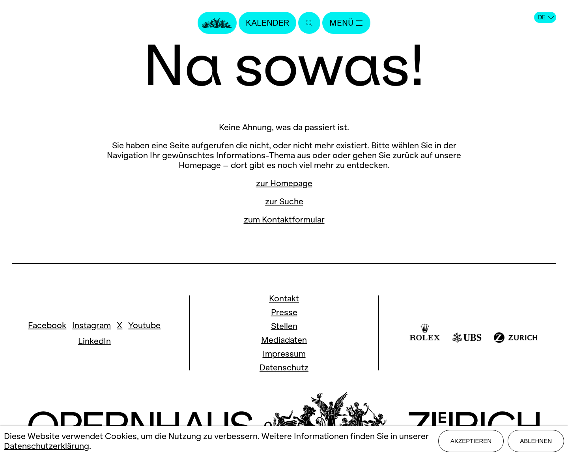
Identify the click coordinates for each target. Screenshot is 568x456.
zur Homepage (284, 183)
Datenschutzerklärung (46, 445)
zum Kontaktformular (284, 219)
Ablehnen (536, 440)
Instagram (91, 325)
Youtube (144, 325)
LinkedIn (94, 341)
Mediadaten (284, 339)
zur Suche (284, 201)
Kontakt (284, 298)
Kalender (267, 22)
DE (546, 17)
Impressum (284, 353)
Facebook (47, 325)
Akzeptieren (470, 440)
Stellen (284, 326)
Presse (284, 312)
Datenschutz (284, 367)
